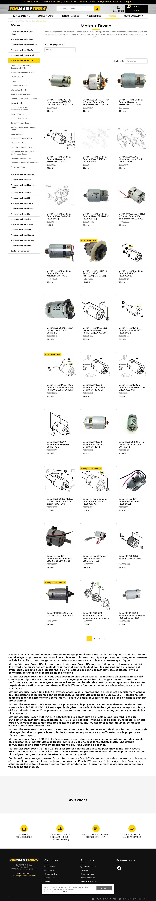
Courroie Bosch (17, 82)
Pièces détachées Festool (22, 60)
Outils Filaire (45, 20)
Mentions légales (88, 882)
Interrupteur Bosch (18, 95)
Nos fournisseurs (87, 875)
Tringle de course (18, 172)
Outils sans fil (21, 20)
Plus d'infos (62, 891)
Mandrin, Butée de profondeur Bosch (23, 133)
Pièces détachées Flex (21, 224)
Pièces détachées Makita (22, 55)
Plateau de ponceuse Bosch (22, 77)
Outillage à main (134, 20)
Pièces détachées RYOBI (22, 185)
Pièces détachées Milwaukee (24, 50)
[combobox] (60, 54)
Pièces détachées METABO (23, 179)
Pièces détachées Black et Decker (22, 191)
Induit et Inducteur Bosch (21, 99)
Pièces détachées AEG (21, 198)
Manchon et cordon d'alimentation (25, 168)
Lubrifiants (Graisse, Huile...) (21, 163)
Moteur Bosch (16, 108)
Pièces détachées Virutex (22, 213)
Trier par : (118, 66)
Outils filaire (49, 867)
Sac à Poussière (17, 119)
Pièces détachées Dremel (22, 208)
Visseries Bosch (17, 139)
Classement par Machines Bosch (24, 104)
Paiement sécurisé (88, 878)
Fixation (47, 882)
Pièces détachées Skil (20, 203)
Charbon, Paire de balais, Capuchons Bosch (21, 72)
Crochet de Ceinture (19, 123)
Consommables (70, 20)
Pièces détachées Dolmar (22, 229)
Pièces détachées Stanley (22, 245)
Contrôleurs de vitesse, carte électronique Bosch (22, 158)
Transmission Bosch (19, 90)
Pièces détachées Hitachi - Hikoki (23, 37)
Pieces (112, 20)
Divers (13, 86)
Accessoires (94, 20)
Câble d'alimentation (20, 256)
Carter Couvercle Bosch (20, 128)
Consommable (50, 871)
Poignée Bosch (17, 148)
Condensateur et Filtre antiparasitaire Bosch (20, 113)
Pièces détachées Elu (20, 219)
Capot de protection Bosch (22, 152)
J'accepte (104, 888)
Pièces (47, 878)
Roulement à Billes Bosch (21, 143)
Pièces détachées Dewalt (22, 44)
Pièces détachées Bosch (22, 65)
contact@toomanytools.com (24, 873)
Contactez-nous (87, 871)
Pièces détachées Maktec (22, 240)
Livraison (84, 867)
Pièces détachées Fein (21, 250)
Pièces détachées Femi (21, 235)
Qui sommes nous (88, 864)
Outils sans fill (50, 864)
